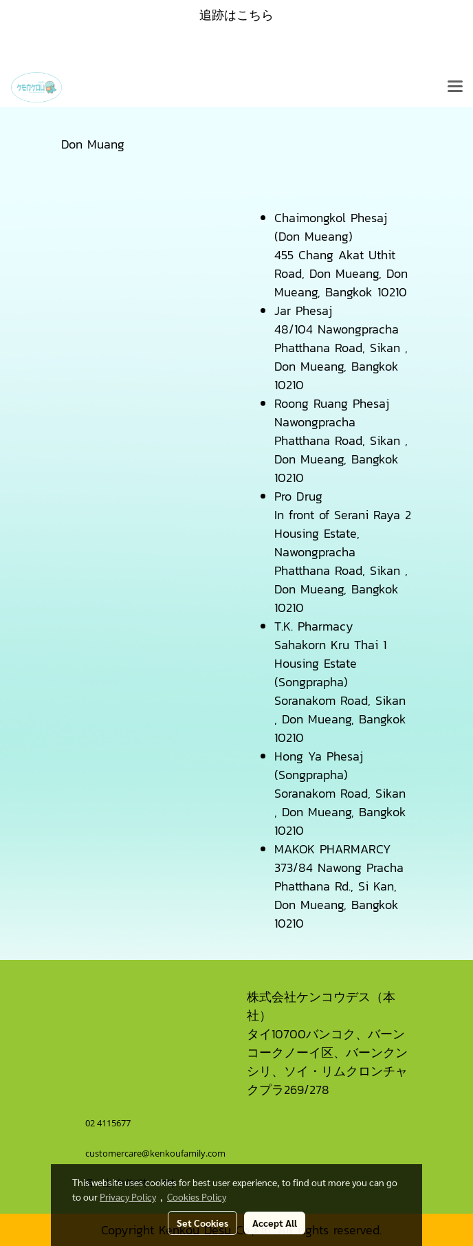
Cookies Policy (196, 1196)
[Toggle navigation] (455, 87)
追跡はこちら (236, 15)
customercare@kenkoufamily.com (155, 1153)
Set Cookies (202, 1222)
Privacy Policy (128, 1196)
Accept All (274, 1222)
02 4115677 (109, 1123)
